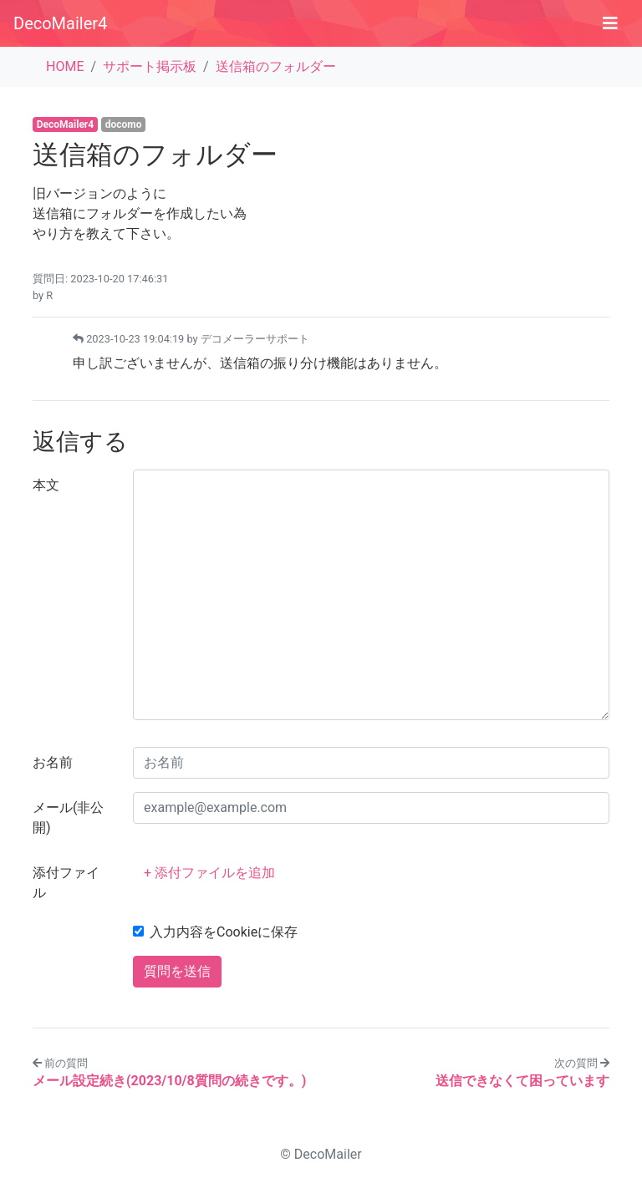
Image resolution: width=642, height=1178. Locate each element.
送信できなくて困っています (522, 1081)
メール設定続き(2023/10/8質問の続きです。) (169, 1081)
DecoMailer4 (60, 23)
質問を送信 (177, 971)
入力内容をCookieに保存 (224, 932)
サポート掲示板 (149, 66)
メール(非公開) (68, 817)
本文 (46, 485)
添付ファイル (66, 883)
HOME (65, 66)
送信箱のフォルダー (276, 66)
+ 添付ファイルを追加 (209, 873)
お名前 (53, 762)
